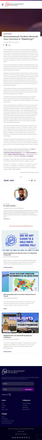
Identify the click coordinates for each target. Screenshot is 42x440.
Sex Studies (5, 418)
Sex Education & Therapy (8, 420)
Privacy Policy (21, 431)
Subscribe (28, 389)
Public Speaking (26, 403)
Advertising (25, 407)
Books (3, 407)
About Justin (5, 409)
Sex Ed (10, 33)
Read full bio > (6, 218)
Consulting (25, 405)
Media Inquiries (26, 409)
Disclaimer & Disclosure (21, 434)
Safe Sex (5, 33)
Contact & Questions (7, 422)
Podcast (4, 405)
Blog (3, 403)
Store (3, 416)
